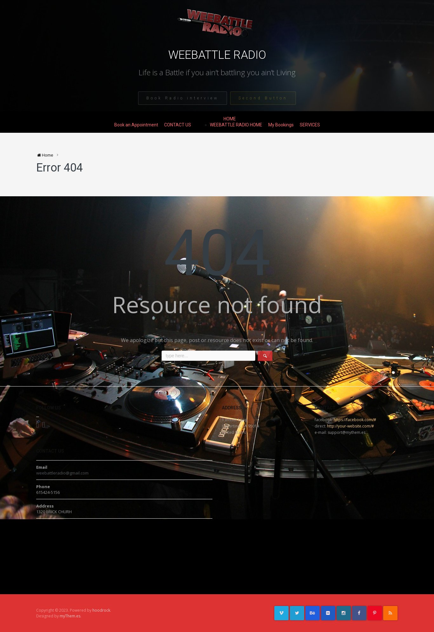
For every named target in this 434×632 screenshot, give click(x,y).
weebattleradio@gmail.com (62, 473)
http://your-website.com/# (350, 426)
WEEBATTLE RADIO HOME (236, 124)
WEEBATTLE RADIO (217, 55)
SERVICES (310, 124)
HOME (230, 118)
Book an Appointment (136, 124)
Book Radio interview (182, 98)
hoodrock (101, 610)
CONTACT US (177, 124)
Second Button (263, 98)
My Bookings (281, 124)
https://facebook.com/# (355, 419)
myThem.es (70, 616)
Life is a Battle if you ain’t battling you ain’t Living (217, 72)
